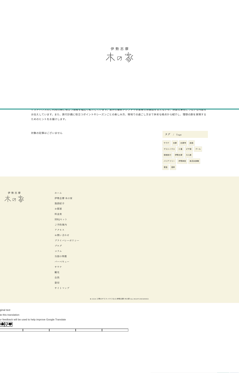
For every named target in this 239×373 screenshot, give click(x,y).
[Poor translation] (8, 324)
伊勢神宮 (182, 161)
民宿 (191, 143)
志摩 (175, 143)
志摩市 (183, 143)
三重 (180, 149)
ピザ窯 (189, 149)
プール (198, 149)
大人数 (189, 155)
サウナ (166, 143)
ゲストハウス (169, 149)
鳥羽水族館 (194, 161)
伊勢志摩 (178, 155)
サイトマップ (62, 288)
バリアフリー (169, 161)
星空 (165, 167)
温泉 (173, 167)
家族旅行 (167, 155)
